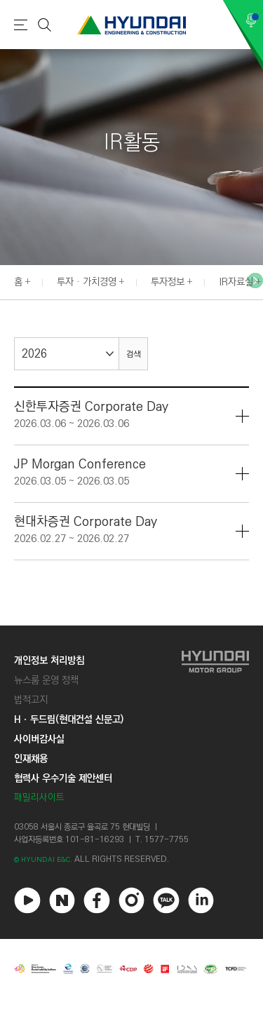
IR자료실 (236, 282)
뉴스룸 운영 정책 (46, 680)
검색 (133, 354)
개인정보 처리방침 (49, 660)
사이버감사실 (39, 739)
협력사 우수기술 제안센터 (63, 778)
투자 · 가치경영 (86, 282)
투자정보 (167, 282)
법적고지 (31, 700)
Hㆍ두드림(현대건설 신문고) (68, 719)
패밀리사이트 (39, 797)
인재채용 (31, 758)
